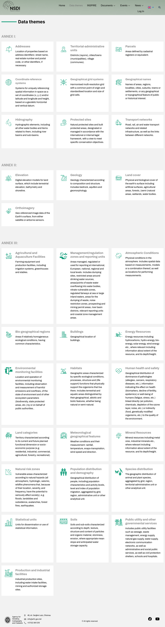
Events (125, 5)
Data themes (76, 5)
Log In (141, 11)
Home (62, 5)
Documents (108, 5)
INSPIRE (91, 5)
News (139, 5)
